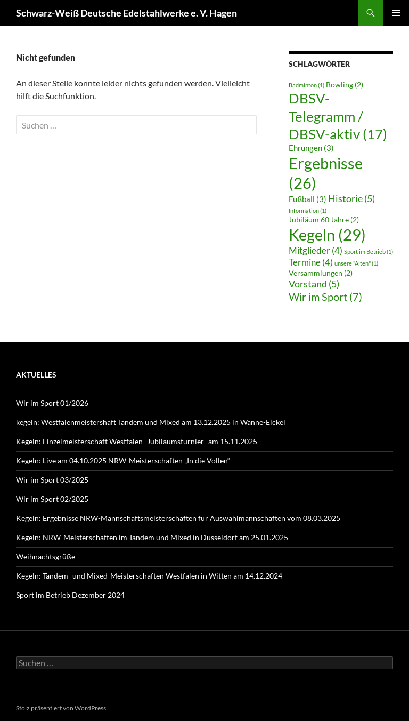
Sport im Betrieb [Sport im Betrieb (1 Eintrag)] (368, 251)
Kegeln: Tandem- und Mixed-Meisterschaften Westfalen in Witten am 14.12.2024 (149, 575)
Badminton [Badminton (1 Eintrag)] (306, 85)
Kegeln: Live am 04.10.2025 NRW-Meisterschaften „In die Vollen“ (123, 460)
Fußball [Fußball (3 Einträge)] (307, 199)
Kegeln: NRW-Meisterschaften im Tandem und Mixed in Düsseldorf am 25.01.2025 (152, 537)
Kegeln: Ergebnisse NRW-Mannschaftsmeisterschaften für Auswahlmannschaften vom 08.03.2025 (178, 518)
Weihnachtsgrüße (45, 556)
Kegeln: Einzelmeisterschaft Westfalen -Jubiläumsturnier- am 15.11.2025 (136, 441)
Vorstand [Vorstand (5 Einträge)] (314, 284)
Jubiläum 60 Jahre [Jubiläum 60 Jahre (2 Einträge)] (324, 219)
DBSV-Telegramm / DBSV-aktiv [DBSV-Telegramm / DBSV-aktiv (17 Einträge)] (338, 116)
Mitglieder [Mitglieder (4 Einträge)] (315, 250)
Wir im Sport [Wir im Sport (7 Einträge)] (325, 296)
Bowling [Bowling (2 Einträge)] (344, 85)
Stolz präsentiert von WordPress (61, 708)
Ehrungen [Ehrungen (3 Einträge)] (311, 148)
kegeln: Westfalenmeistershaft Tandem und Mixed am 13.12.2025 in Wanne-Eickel (150, 422)
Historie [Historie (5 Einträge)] (351, 198)
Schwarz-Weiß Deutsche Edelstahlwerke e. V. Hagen (126, 13)
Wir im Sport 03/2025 (52, 479)
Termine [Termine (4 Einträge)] (311, 262)
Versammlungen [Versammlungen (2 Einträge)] (321, 273)
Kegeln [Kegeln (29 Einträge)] (327, 234)
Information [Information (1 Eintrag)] (307, 210)
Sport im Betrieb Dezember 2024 (70, 594)
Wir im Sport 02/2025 (52, 498)
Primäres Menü (396, 13)
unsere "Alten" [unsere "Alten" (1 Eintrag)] (356, 263)
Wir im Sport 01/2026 (52, 402)
